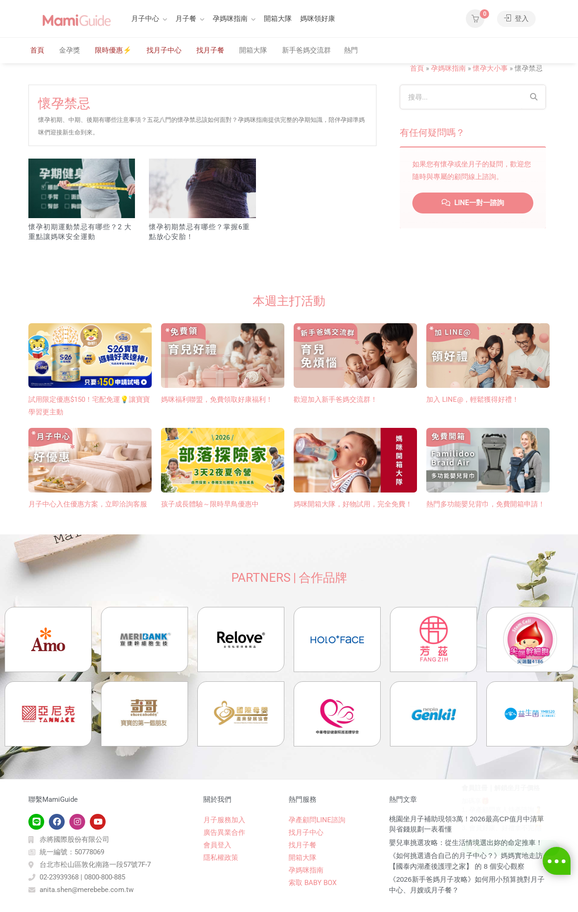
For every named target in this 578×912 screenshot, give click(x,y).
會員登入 (217, 845)
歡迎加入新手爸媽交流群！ (335, 399)
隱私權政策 (220, 857)
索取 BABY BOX (312, 883)
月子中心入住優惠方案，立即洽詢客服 (87, 504)
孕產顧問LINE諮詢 (317, 820)
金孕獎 (69, 50)
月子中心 (145, 18)
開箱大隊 (278, 18)
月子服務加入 (224, 820)
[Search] (533, 97)
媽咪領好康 (317, 18)
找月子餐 (210, 50)
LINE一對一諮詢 (473, 203)
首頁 (37, 50)
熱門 (351, 50)
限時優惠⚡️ (113, 50)
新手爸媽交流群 (306, 50)
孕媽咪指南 (230, 18)
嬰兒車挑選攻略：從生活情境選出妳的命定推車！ (466, 842)
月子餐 (185, 18)
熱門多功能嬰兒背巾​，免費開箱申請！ (485, 504)
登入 (516, 18)
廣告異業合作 (224, 832)
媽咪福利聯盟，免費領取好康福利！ (217, 399)
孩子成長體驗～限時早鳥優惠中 (210, 504)
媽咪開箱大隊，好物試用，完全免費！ (353, 504)
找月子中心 (164, 50)
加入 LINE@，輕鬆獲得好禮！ (472, 399)
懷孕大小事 (490, 68)
